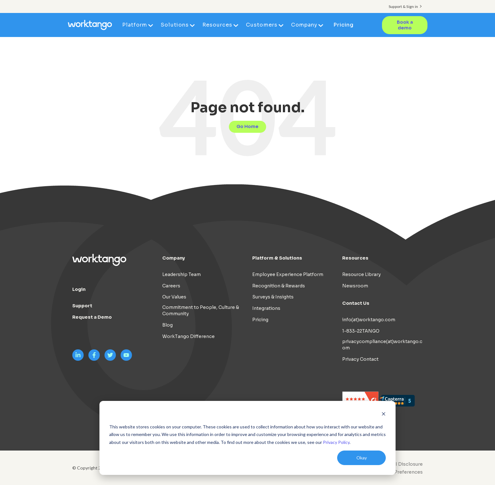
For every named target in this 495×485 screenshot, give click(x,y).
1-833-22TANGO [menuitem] (360, 331)
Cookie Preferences (400, 472)
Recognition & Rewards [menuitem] (278, 286)
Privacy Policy (336, 442)
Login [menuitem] (79, 289)
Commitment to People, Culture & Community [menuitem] (200, 310)
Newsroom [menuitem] (355, 286)
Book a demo (405, 25)
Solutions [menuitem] (174, 24)
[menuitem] (398, 472)
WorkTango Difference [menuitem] (188, 336)
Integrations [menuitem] (266, 308)
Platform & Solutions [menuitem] (277, 258)
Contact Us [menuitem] (355, 303)
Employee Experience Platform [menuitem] (287, 274)
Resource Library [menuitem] (361, 274)
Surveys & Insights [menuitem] (273, 297)
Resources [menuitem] (217, 24)
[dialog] (247, 438)
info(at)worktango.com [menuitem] (368, 319)
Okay (361, 457)
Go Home (247, 126)
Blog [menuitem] (167, 325)
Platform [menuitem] (134, 24)
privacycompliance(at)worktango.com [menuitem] (382, 345)
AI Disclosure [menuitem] (407, 464)
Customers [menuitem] (261, 24)
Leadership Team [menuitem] (181, 274)
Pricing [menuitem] (343, 24)
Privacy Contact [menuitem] (360, 359)
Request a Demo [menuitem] (92, 317)
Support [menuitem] (82, 306)
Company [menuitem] (304, 24)
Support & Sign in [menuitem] (403, 6)
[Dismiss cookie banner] (383, 415)
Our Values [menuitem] (174, 297)
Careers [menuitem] (171, 286)
